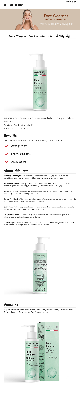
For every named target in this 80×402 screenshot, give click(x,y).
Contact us (70, 5)
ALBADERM (36, 394)
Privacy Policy (46, 392)
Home (31, 392)
